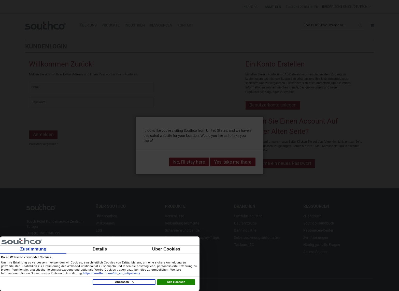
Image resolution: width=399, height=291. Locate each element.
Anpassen (124, 281)
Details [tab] (100, 249)
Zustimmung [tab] (33, 249)
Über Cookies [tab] (166, 249)
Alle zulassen (176, 281)
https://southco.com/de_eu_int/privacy (111, 273)
